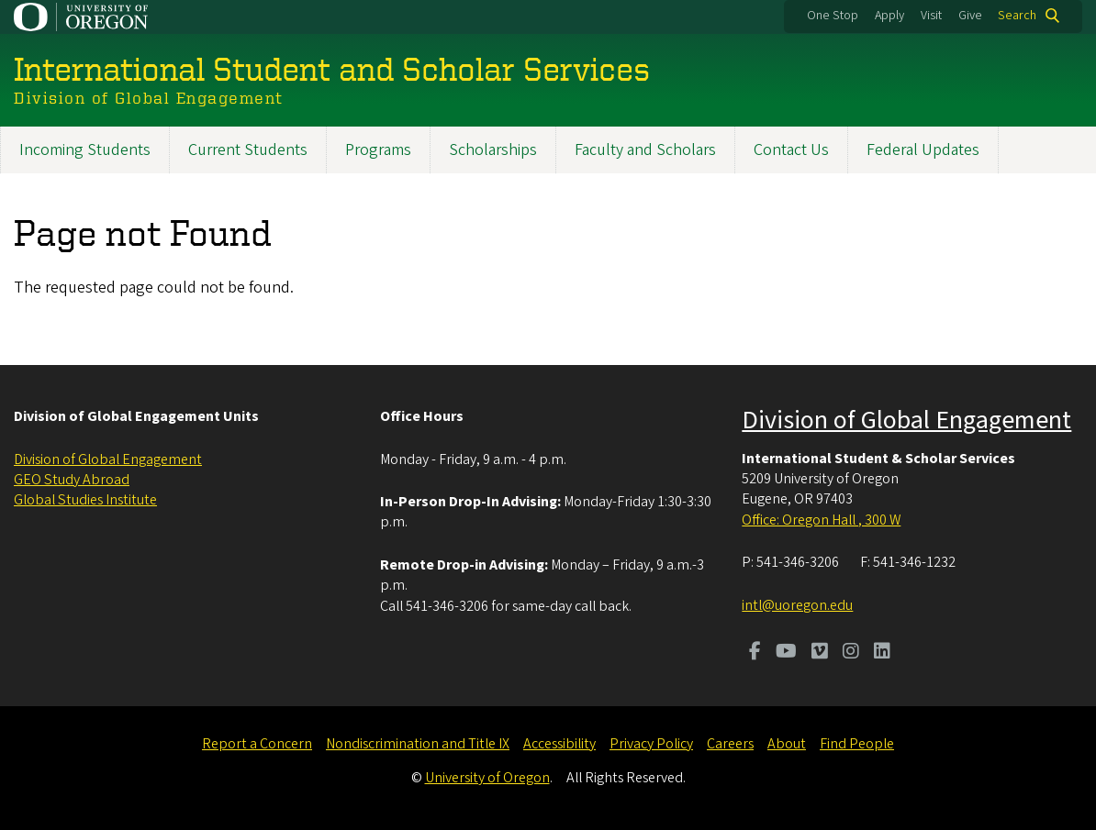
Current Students (248, 149)
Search (1017, 15)
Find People (857, 744)
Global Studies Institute (85, 500)
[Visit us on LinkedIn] (882, 653)
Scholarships (493, 149)
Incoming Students (85, 149)
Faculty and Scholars (645, 149)
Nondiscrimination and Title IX (417, 744)
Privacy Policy (651, 744)
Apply (889, 15)
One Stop (832, 15)
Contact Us (791, 149)
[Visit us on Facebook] (755, 653)
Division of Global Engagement (108, 459)
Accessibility (559, 744)
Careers (730, 744)
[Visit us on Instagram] (851, 653)
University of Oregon (487, 778)
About (786, 744)
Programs (378, 149)
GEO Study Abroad (71, 480)
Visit (931, 15)
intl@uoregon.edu (797, 605)
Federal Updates (923, 149)
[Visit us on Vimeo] (819, 653)
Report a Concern (257, 744)
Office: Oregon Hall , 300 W (821, 520)
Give (970, 15)
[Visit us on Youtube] (786, 653)
